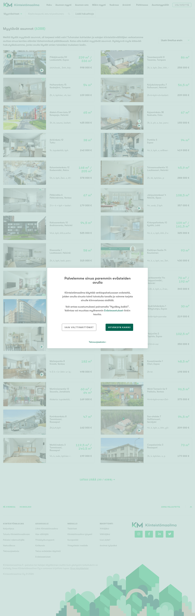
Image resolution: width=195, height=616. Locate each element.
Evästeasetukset (113, 310)
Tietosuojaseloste (97, 342)
